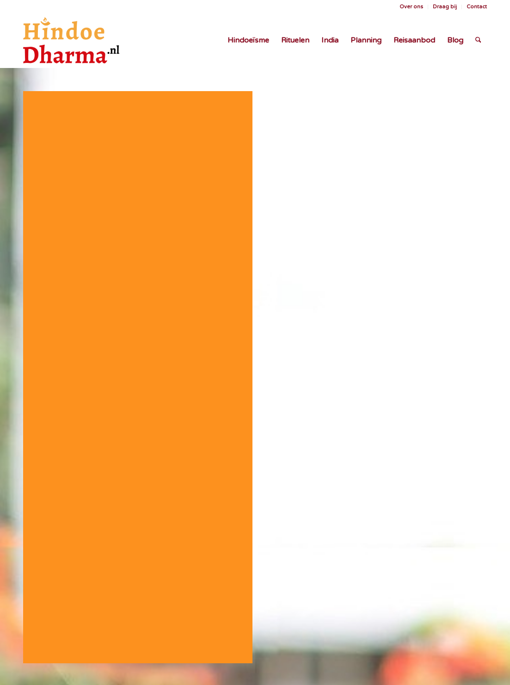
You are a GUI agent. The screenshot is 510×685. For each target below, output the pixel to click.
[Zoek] (478, 40)
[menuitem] (411, 7)
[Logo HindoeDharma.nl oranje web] (71, 40)
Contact (477, 7)
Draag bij (445, 7)
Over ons (411, 7)
